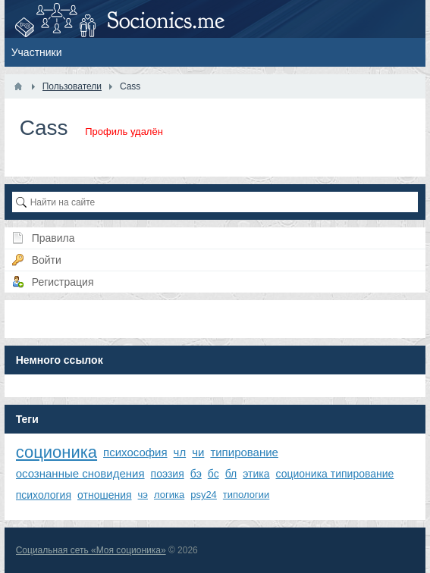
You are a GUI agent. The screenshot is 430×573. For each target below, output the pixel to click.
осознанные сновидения (80, 473)
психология (43, 495)
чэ (143, 494)
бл (231, 474)
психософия (135, 452)
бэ (196, 474)
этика (256, 474)
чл (180, 452)
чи (198, 452)
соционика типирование (335, 474)
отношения (104, 495)
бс (213, 474)
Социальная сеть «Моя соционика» (91, 550)
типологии (246, 494)
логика (169, 494)
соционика (56, 452)
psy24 (203, 494)
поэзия (167, 474)
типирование (244, 452)
